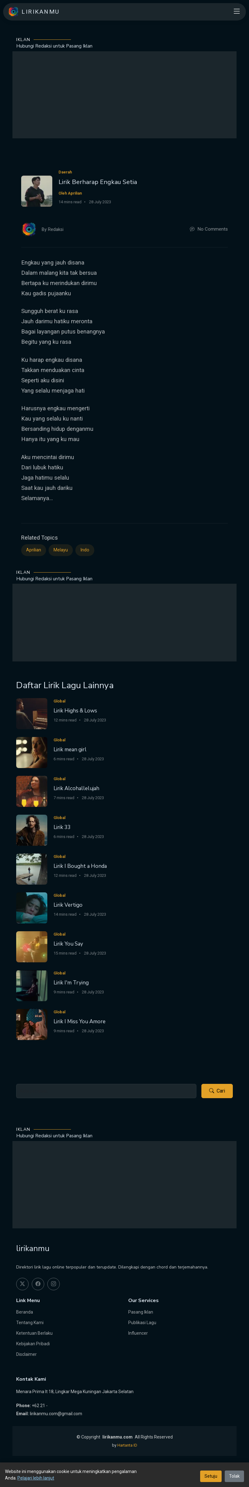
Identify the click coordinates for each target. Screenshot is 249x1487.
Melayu (61, 550)
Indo (84, 550)
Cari (217, 1091)
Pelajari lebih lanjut (35, 1477)
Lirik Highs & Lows (75, 710)
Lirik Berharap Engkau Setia (98, 182)
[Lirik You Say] (31, 947)
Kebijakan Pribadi (33, 1344)
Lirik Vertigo (68, 905)
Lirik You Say (68, 943)
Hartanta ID (127, 1445)
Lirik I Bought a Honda (80, 866)
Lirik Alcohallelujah (76, 788)
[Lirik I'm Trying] (31, 985)
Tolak (234, 1476)
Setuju (210, 1476)
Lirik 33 (62, 827)
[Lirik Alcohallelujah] (31, 791)
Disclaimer (26, 1354)
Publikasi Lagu (142, 1322)
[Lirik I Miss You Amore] (31, 1024)
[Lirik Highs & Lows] (31, 713)
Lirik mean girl (70, 749)
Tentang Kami (30, 1322)
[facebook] (38, 1284)
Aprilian (33, 550)
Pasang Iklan (140, 1312)
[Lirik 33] (31, 830)
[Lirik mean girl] (31, 752)
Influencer (138, 1333)
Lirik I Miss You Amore (80, 1021)
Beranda (24, 1312)
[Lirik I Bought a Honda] (31, 869)
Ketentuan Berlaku (34, 1333)
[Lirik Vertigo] (31, 908)
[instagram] (53, 1284)
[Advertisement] (124, 94)
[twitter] (22, 1284)
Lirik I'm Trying (71, 982)
